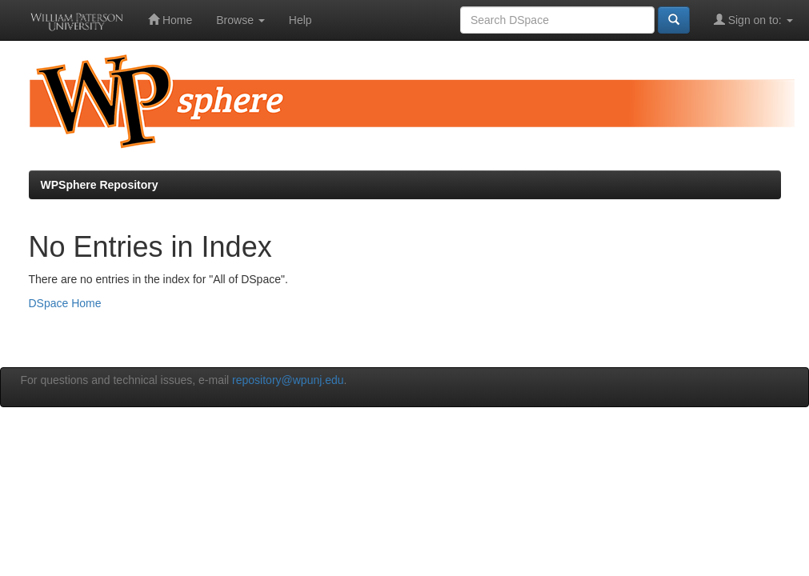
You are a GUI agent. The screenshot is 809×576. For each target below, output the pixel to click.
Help (300, 20)
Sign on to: (753, 19)
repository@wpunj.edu (288, 380)
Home (170, 19)
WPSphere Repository (99, 184)
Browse (240, 20)
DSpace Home (65, 303)
